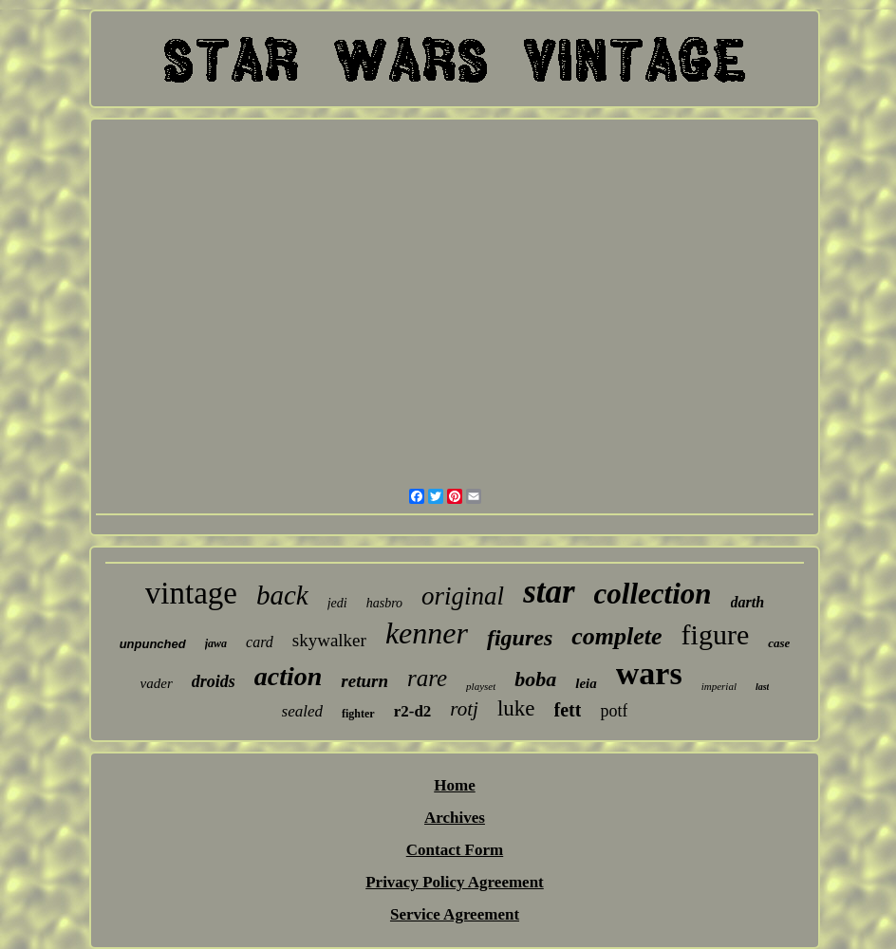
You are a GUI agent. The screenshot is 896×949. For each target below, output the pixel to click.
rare (427, 678)
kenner (426, 633)
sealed (302, 711)
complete (616, 636)
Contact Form (454, 850)
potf (613, 710)
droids (213, 681)
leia (586, 683)
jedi (337, 603)
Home (454, 785)
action (288, 676)
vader (156, 683)
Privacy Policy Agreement (454, 882)
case (779, 643)
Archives (454, 818)
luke (516, 708)
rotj (464, 709)
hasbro (384, 603)
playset (480, 686)
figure (715, 634)
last (762, 686)
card (259, 642)
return (364, 681)
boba (535, 679)
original (462, 596)
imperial (719, 686)
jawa (216, 643)
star (548, 591)
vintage (191, 593)
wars (649, 673)
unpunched (153, 644)
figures (519, 637)
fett (568, 709)
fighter (358, 713)
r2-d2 (413, 711)
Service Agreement (454, 914)
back (282, 595)
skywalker (329, 640)
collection (653, 593)
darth (748, 602)
